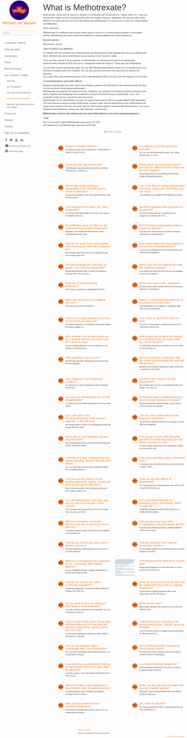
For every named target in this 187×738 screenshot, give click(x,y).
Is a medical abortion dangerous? (158, 664)
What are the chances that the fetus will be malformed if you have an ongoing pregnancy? (162, 585)
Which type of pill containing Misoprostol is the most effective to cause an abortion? (85, 188)
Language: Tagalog (15, 42)
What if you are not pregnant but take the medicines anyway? (160, 266)
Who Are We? (12, 49)
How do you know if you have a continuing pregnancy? (83, 583)
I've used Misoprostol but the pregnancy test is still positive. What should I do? (160, 503)
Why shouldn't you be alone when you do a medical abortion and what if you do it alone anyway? (87, 339)
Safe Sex (11, 81)
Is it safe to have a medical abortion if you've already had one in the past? (160, 398)
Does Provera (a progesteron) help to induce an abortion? (160, 227)
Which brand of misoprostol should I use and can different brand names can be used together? (162, 167)
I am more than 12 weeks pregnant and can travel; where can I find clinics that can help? (162, 188)
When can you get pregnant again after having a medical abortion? (161, 687)
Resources (10, 113)
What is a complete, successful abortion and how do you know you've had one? (87, 524)
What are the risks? (150, 603)
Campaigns (11, 56)
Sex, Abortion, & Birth (16, 75)
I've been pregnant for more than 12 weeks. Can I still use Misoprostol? (86, 266)
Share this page (14, 151)
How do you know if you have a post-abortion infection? (86, 544)
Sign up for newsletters (17, 133)
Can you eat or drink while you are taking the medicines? (159, 417)
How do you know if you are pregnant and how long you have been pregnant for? (87, 246)
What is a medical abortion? (81, 146)
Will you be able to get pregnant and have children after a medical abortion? (87, 687)
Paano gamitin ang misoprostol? (84, 164)
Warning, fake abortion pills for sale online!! (21, 105)
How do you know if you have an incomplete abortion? (158, 544)
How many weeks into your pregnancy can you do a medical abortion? (161, 245)
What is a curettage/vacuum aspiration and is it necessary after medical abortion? (87, 563)
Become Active (13, 68)
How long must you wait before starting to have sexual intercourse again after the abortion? (87, 667)
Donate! (9, 120)
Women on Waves (19, 13)
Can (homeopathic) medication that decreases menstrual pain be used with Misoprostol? (162, 360)
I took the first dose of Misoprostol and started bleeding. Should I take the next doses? (88, 460)
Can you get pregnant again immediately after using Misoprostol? (86, 647)
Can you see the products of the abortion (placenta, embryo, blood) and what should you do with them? (87, 482)
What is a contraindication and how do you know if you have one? (161, 301)
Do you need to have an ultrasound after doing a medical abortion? (85, 605)
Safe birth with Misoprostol (19, 93)
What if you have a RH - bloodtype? (160, 283)
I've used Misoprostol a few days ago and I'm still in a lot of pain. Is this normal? (86, 503)
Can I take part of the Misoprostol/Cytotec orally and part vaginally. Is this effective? (85, 418)
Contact (9, 126)
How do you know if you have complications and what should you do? (162, 523)
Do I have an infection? (152, 703)
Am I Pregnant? (14, 87)
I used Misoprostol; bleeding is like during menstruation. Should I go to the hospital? (161, 624)
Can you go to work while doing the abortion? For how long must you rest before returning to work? (160, 439)
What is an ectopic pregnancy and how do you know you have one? (87, 319)
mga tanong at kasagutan (18, 98)
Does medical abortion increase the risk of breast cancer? (159, 647)
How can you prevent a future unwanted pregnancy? (82, 705)
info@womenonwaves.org (17, 146)
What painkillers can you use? (82, 357)
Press (8, 62)
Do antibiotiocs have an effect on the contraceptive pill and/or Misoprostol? (86, 227)
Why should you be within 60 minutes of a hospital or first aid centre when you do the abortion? (160, 339)
